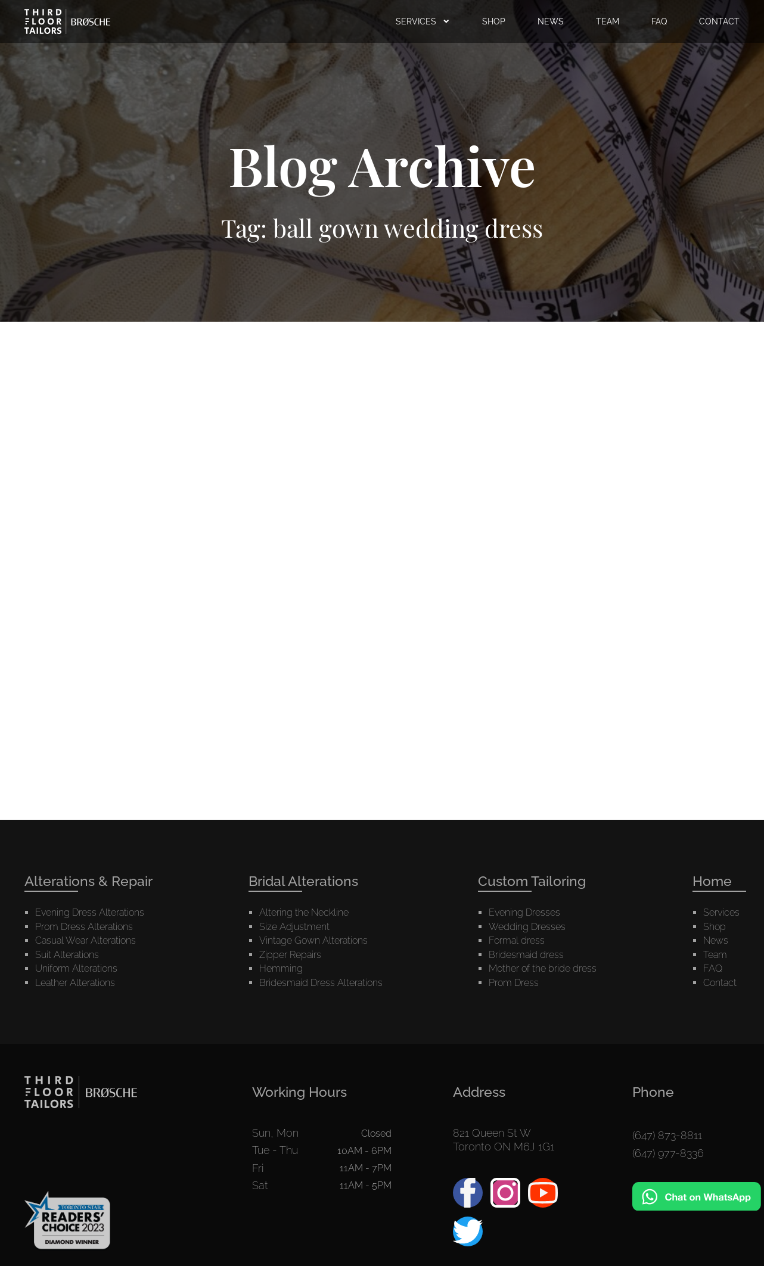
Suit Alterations (67, 890)
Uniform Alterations (76, 904)
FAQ (712, 904)
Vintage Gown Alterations (313, 876)
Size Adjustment (294, 862)
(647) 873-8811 (667, 1068)
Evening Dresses (524, 848)
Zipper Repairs (290, 890)
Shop (714, 862)
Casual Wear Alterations (85, 876)
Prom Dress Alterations (84, 862)
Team (715, 890)
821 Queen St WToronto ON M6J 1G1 (503, 1075)
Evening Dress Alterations (89, 848)
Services (721, 848)
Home (712, 817)
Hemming (281, 904)
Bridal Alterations (303, 817)
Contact (720, 918)
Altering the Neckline (304, 848)
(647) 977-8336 (668, 1082)
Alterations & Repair (88, 817)
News (715, 876)
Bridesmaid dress (526, 890)
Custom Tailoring (532, 817)
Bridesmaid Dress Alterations (321, 918)
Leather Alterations (75, 918)
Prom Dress (514, 918)
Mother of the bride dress (543, 904)
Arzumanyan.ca (422, 1248)
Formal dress (517, 876)
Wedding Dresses (527, 862)
